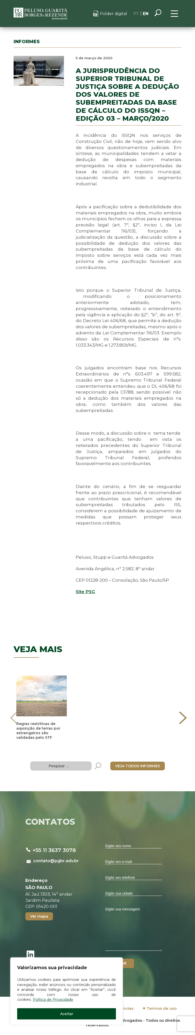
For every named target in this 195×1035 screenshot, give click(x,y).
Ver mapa (39, 916)
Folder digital (113, 13)
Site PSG (85, 591)
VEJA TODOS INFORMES (137, 766)
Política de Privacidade (53, 999)
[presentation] (14, 718)
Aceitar (66, 1014)
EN (145, 13)
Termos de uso (162, 1008)
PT (136, 13)
